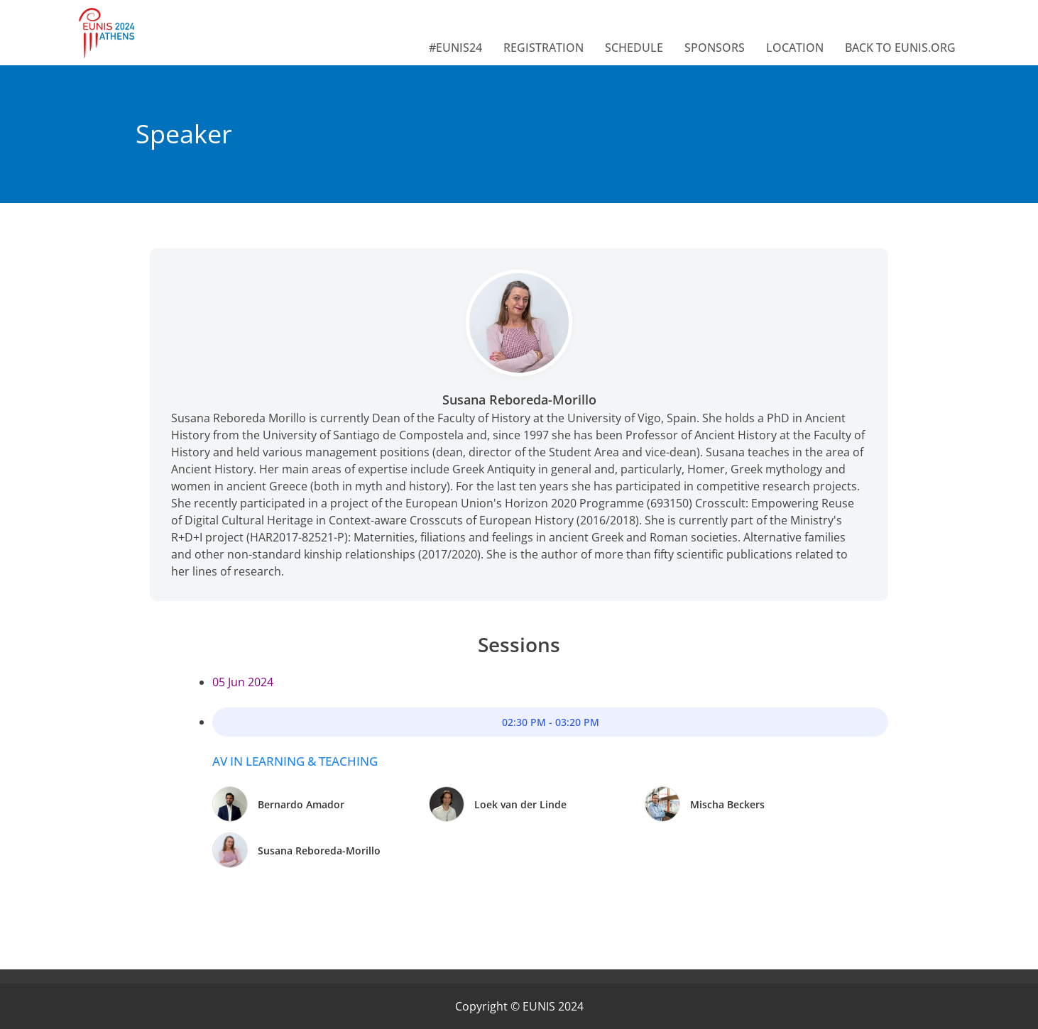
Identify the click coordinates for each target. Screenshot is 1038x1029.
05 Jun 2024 (242, 682)
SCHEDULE (634, 47)
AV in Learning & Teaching (295, 761)
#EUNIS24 (455, 47)
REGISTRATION (543, 47)
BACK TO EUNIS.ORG (900, 47)
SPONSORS (714, 47)
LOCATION (795, 47)
